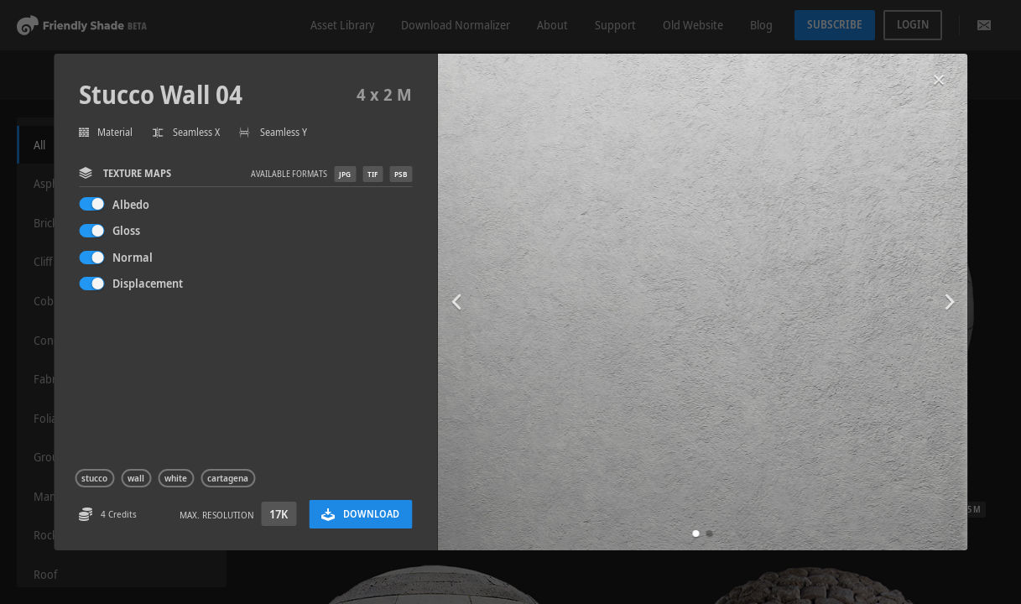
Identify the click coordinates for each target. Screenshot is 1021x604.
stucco (94, 478)
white (175, 478)
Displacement (147, 283)
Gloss (126, 230)
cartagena (227, 478)
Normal (132, 257)
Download (360, 514)
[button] (695, 533)
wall (136, 478)
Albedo (130, 204)
